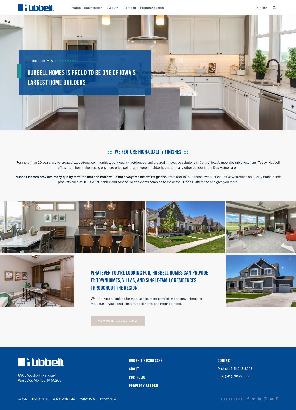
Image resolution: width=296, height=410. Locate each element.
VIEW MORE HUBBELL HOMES (118, 320)
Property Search (152, 8)
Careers (22, 399)
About (113, 8)
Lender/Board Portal (64, 399)
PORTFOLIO (137, 377)
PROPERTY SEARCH (143, 386)
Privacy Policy (108, 399)
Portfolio (129, 8)
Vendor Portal (88, 399)
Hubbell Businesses (87, 8)
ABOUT (134, 369)
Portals (262, 8)
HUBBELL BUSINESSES (146, 361)
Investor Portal (39, 399)
